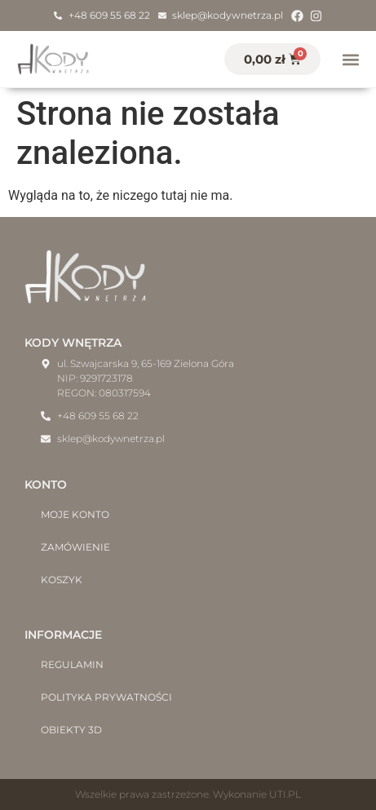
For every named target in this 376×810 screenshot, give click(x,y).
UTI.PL (285, 794)
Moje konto (75, 514)
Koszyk (61, 579)
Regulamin (72, 664)
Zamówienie (75, 547)
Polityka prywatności (106, 697)
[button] (350, 59)
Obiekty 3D (71, 730)
